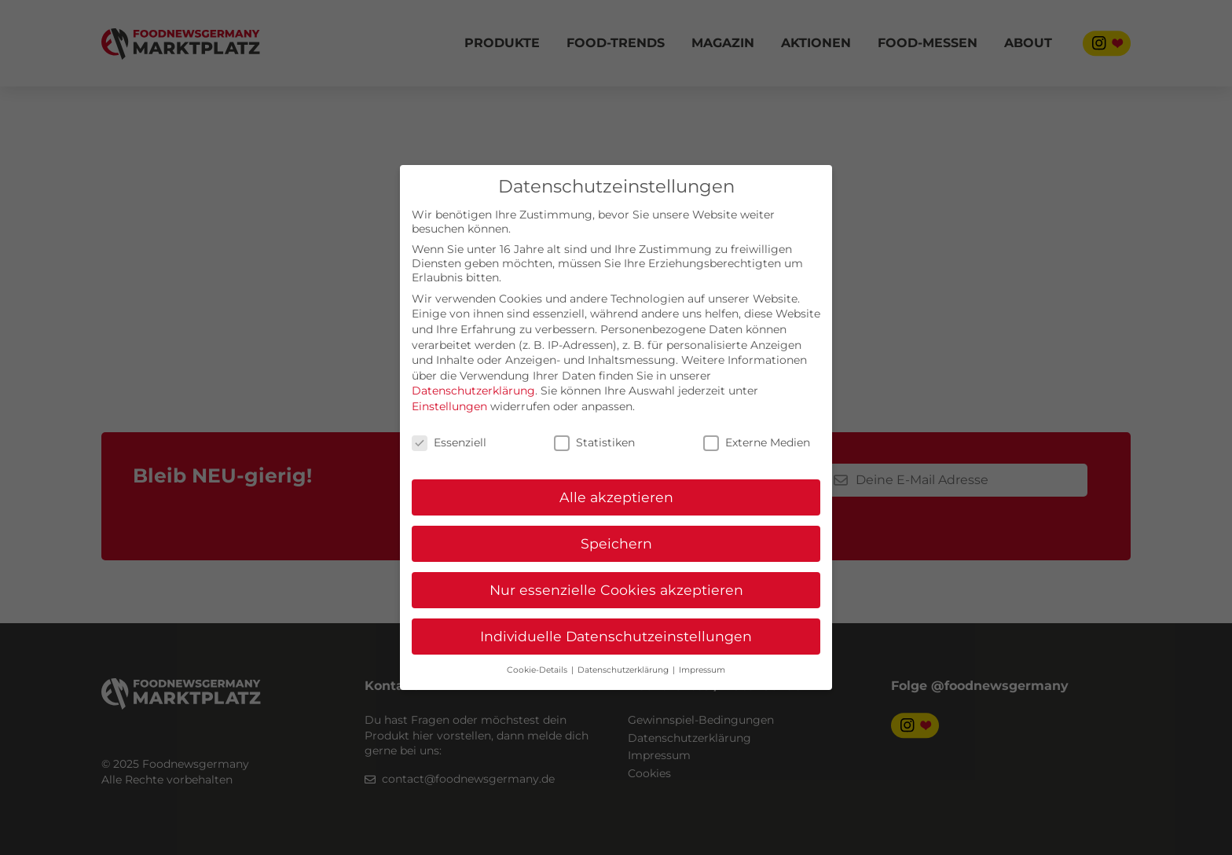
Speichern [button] (616, 543)
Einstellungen (449, 406)
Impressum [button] (702, 670)
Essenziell (449, 442)
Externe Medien (756, 442)
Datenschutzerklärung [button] (624, 670)
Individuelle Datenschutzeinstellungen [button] (616, 636)
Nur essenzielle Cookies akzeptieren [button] (616, 590)
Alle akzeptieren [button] (616, 497)
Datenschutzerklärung (473, 390)
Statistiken (594, 442)
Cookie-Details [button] (538, 670)
